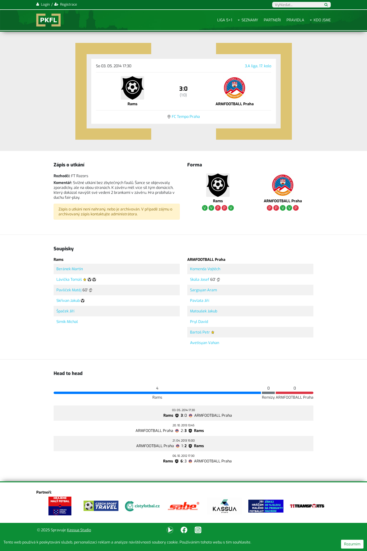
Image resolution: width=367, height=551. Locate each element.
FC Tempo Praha (186, 116)
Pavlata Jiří (199, 300)
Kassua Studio (79, 530)
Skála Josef (199, 279)
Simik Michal (67, 321)
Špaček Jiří (65, 311)
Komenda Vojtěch (205, 268)
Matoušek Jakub (203, 311)
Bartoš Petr (200, 332)
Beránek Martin (69, 268)
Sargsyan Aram (203, 290)
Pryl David (199, 321)
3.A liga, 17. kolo (258, 66)
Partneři (272, 20)
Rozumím (352, 544)
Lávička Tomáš (69, 279)
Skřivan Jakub (68, 300)
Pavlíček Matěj (68, 290)
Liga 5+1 (224, 20)
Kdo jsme (322, 20)
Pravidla (295, 20)
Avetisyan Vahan (204, 342)
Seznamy (250, 20)
